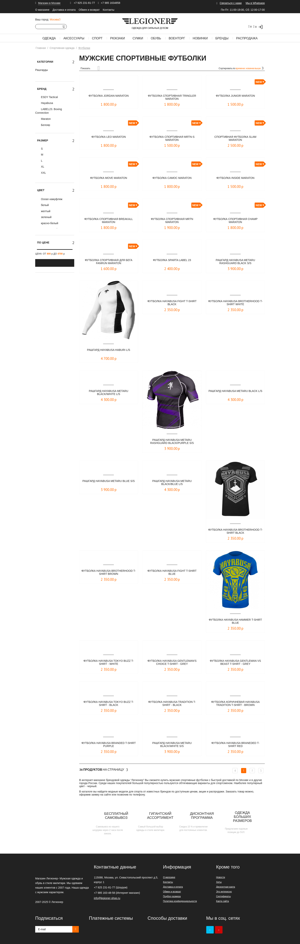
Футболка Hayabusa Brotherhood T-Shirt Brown (108, 572)
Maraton (45, 118)
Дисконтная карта (225, 887)
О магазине (42, 9)
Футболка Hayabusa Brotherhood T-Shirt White (235, 303)
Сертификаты (223, 896)
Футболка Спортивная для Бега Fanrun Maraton (108, 262)
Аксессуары (73, 38)
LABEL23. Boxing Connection (48, 111)
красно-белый (49, 223)
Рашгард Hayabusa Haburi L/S (108, 350)
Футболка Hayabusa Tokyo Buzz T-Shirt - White (108, 662)
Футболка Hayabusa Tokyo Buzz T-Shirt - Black (108, 703)
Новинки (200, 38)
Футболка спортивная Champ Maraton (235, 220)
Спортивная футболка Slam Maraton (235, 138)
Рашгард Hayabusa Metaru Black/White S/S (172, 744)
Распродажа (247, 38)
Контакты (108, 9)
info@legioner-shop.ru (107, 898)
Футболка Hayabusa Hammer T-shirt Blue (235, 621)
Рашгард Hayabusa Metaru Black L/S (235, 392)
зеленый (45, 217)
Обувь (156, 38)
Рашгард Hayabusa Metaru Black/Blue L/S (172, 482)
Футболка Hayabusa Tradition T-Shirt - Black (172, 703)
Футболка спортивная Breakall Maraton (108, 220)
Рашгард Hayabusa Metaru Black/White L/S (108, 392)
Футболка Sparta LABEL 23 (171, 260)
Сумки (138, 38)
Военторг (177, 38)
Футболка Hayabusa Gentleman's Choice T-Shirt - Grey (172, 662)
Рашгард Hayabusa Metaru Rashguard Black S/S (235, 262)
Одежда (49, 38)
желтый (45, 211)
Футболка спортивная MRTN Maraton (172, 220)
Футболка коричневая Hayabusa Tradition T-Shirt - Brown (235, 703)
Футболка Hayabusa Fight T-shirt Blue (172, 572)
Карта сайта (222, 901)
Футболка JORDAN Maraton (108, 95)
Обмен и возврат (89, 9)
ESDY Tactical (49, 97)
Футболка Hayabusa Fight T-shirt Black (172, 303)
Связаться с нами (231, 3)
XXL (43, 172)
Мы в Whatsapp (255, 3)
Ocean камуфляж (51, 199)
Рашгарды (41, 69)
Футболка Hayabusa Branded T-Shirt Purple (108, 744)
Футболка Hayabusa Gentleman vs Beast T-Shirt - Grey (235, 662)
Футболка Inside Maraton (235, 178)
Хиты (219, 882)
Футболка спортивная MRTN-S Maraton (172, 138)
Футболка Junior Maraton (235, 95)
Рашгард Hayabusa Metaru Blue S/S (108, 482)
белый (44, 205)
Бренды (221, 38)
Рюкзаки (117, 38)
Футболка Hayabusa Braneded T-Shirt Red (235, 744)
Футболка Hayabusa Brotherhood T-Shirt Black (235, 531)
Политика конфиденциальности (180, 901)
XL (42, 166)
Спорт (97, 38)
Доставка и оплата (64, 9)
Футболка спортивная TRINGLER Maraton (172, 97)
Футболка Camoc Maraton (172, 178)
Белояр (45, 125)
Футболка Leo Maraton (108, 137)
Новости (220, 877)
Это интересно (224, 891)
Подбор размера (172, 896)
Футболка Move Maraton (109, 178)
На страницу (103, 770)
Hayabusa (46, 103)
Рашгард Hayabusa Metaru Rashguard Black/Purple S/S (172, 441)
